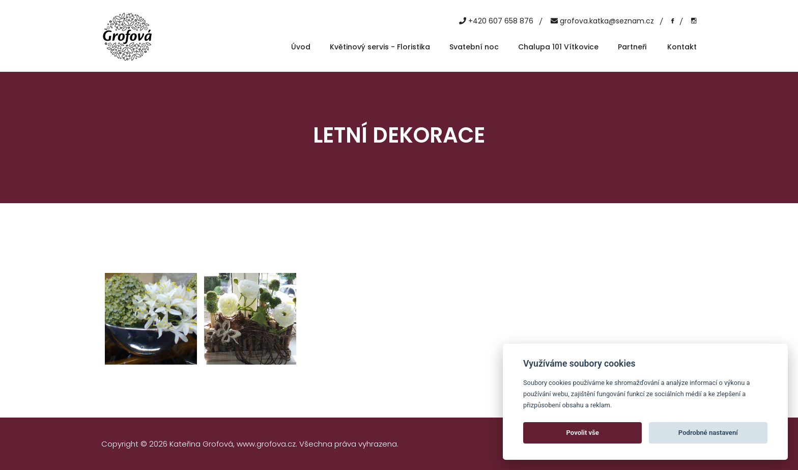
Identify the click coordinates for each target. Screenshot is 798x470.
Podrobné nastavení (708, 432)
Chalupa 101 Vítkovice (558, 47)
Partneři (632, 47)
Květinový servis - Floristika (380, 47)
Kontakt (682, 47)
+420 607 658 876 (500, 21)
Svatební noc (474, 47)
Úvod (300, 47)
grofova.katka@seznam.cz (607, 21)
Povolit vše (582, 432)
